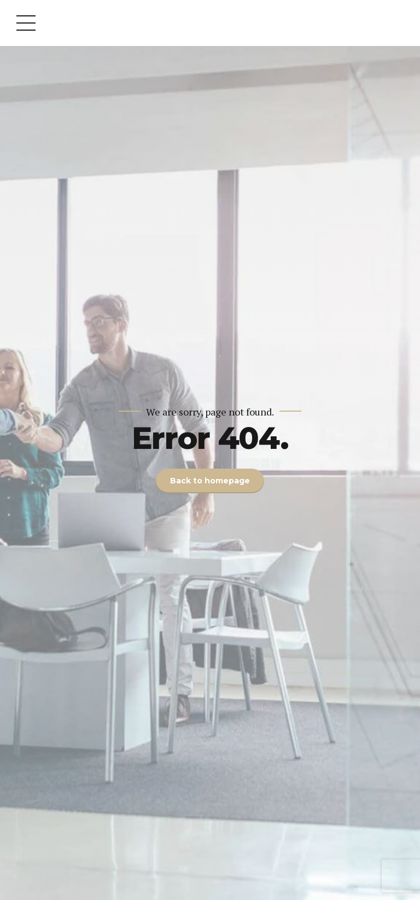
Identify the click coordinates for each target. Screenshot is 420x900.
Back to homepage (210, 481)
